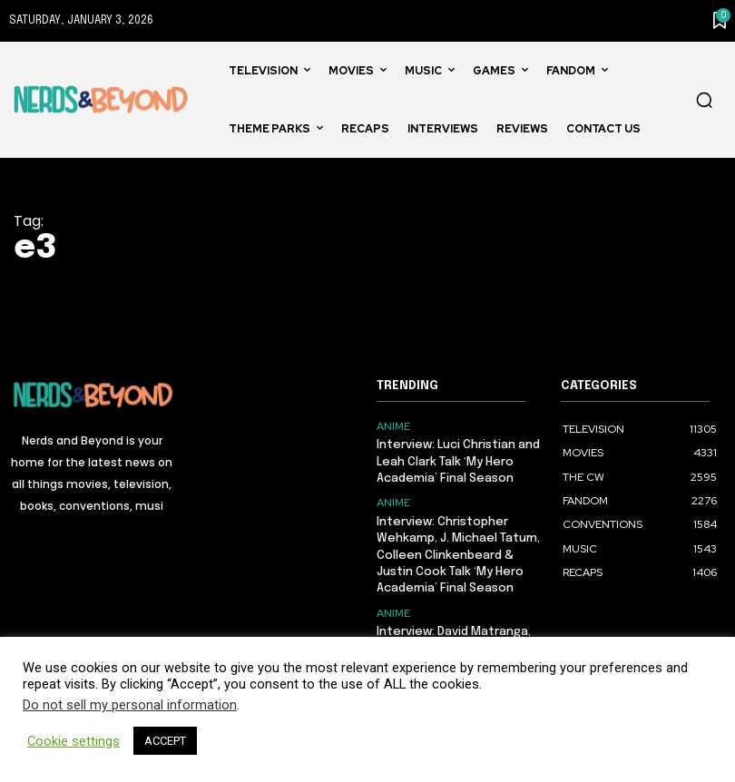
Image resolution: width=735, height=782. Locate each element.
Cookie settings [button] (73, 741)
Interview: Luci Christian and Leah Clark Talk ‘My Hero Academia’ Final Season (458, 461)
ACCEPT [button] (165, 741)
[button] (704, 100)
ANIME (393, 426)
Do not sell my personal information (130, 705)
